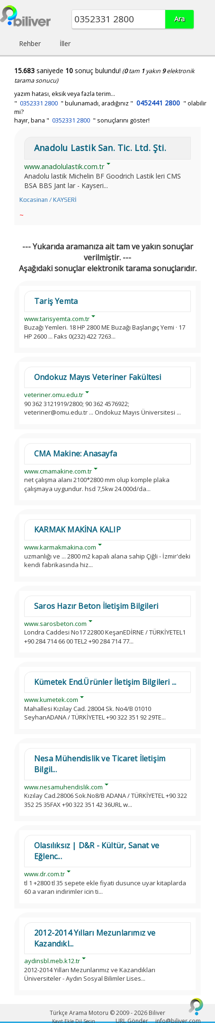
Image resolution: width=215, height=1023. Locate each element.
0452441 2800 (158, 102)
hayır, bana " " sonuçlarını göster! (82, 120)
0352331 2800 (39, 103)
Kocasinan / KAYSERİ (47, 199)
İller (65, 43)
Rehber (30, 43)
